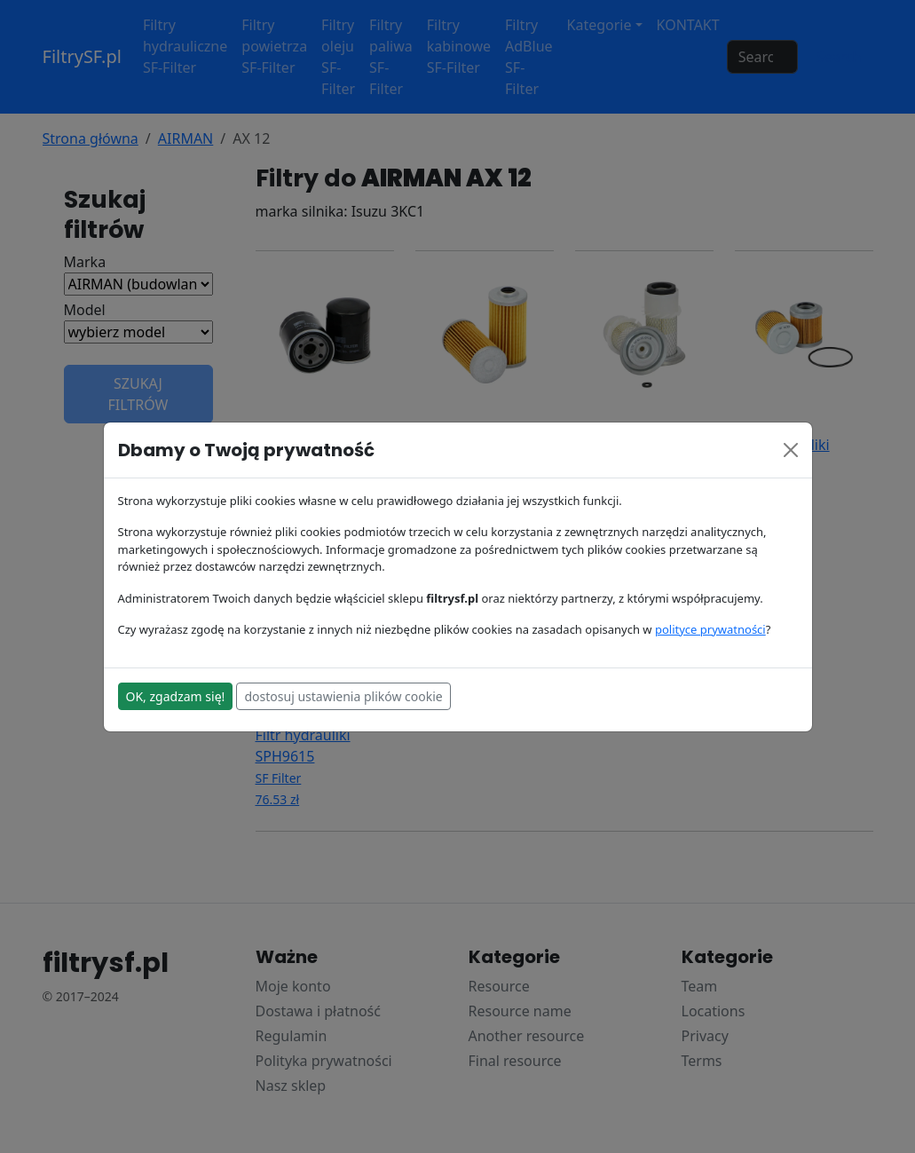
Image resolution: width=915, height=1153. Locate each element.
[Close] (791, 450)
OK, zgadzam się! (175, 696)
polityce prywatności (710, 629)
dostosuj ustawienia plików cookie (343, 696)
